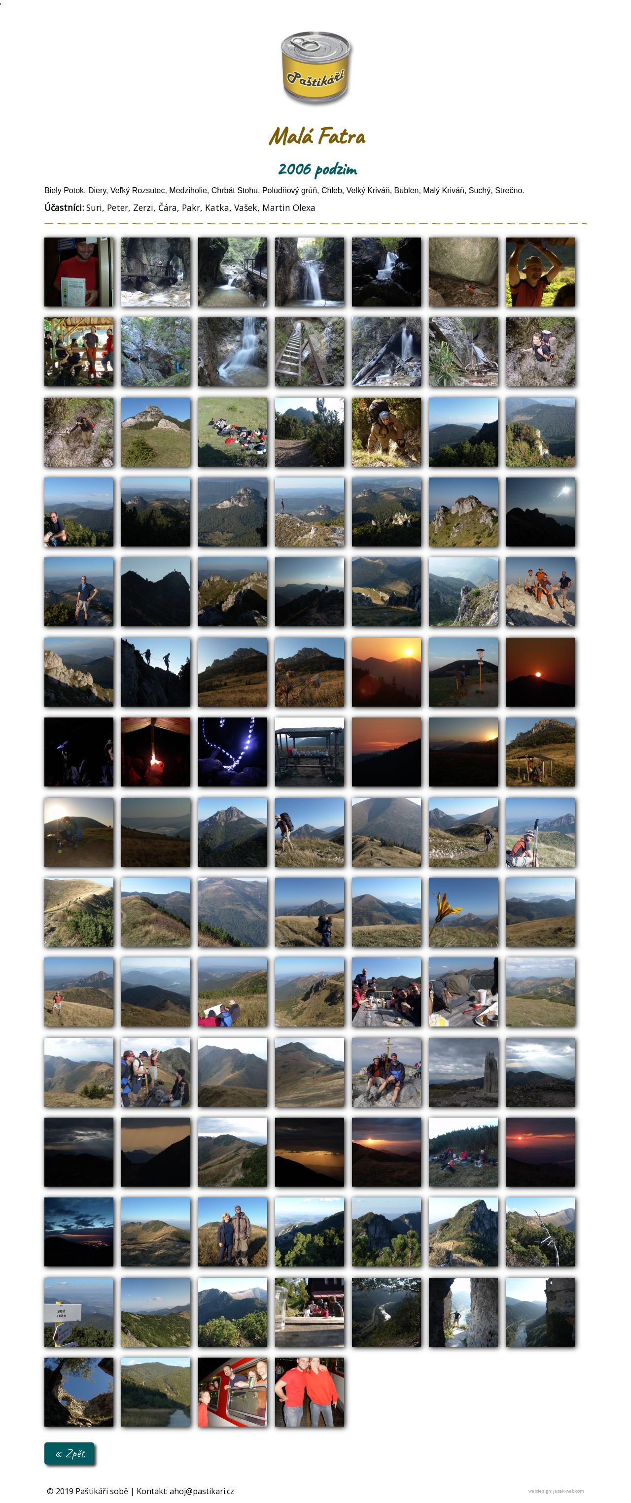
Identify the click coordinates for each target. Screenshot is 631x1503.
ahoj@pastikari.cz (202, 1491)
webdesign (539, 1491)
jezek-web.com (568, 1491)
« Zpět (69, 1453)
